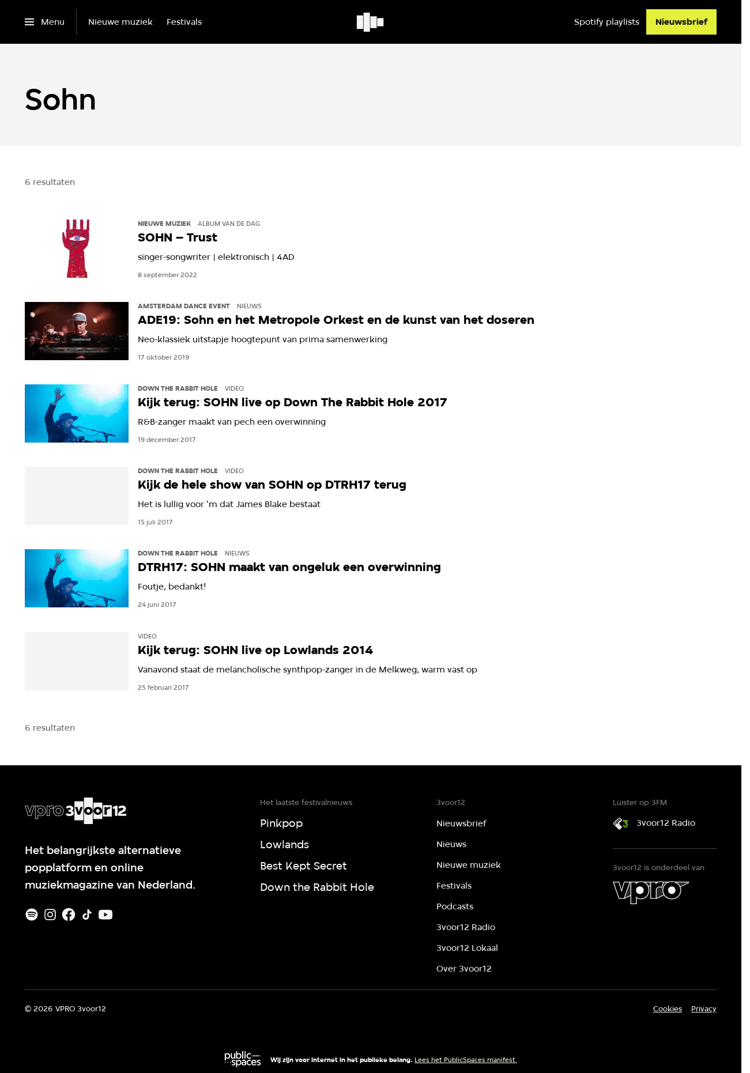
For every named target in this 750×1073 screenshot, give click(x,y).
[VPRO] (651, 892)
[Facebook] (69, 914)
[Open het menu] (44, 22)
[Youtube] (105, 914)
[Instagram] (50, 914)
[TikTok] (87, 914)
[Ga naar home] (371, 21)
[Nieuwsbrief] (681, 22)
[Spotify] (32, 914)
